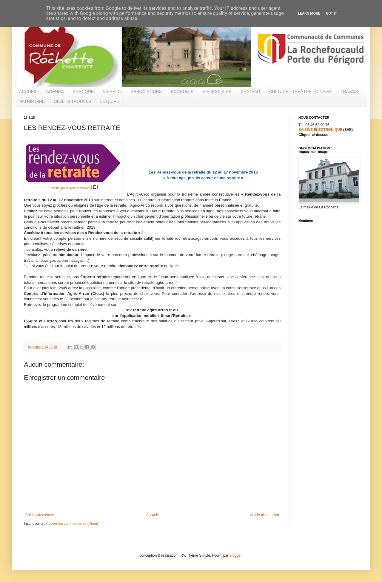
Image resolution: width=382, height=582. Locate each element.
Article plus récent (39, 515)
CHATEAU (250, 91)
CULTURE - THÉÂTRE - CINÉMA (300, 91)
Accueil (152, 515)
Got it (331, 13)
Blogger (235, 555)
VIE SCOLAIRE (216, 91)
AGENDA (55, 91)
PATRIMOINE (32, 101)
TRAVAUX (350, 91)
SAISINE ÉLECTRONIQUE (320, 130)
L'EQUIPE (109, 101)
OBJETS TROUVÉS (72, 101)
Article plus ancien (264, 515)
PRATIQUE (83, 91)
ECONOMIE (182, 91)
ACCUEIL (28, 91)
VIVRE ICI (112, 91)
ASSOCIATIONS (146, 91)
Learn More (309, 13)
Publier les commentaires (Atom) (72, 523)
